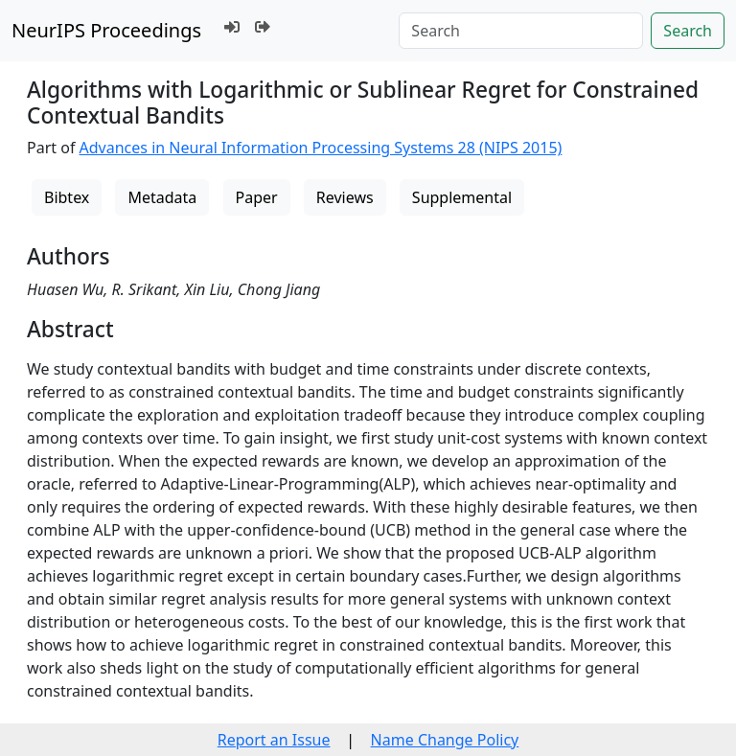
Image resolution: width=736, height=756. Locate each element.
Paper (257, 197)
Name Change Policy (445, 739)
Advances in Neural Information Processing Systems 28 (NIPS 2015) (321, 147)
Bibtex (66, 197)
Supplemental (462, 197)
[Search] (521, 30)
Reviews (345, 197)
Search (687, 30)
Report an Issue (274, 739)
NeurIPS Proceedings (106, 30)
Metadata (161, 197)
